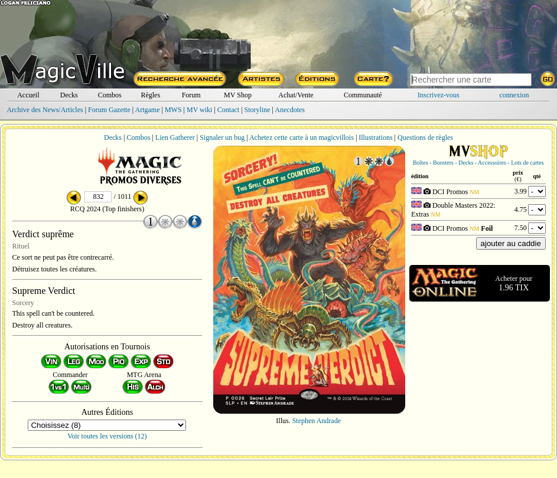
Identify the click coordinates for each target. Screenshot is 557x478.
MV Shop (238, 95)
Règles (150, 95)
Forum (191, 95)
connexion (514, 95)
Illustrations (375, 137)
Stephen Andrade (316, 421)
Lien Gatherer (175, 137)
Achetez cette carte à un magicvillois (301, 137)
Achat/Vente (295, 95)
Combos (110, 95)
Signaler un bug (222, 137)
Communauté (363, 95)
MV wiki (199, 110)
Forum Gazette (109, 110)
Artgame (147, 110)
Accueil (28, 95)
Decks (69, 95)
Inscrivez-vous (439, 95)
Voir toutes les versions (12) (106, 436)
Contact (228, 110)
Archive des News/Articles (44, 110)
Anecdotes (290, 110)
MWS (173, 110)
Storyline (258, 110)
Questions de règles (425, 137)
